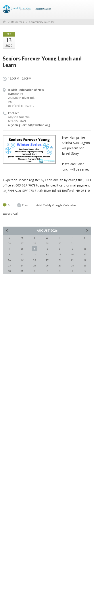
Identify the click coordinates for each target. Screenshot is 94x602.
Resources (17, 21)
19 (47, 259)
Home (4, 21)
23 (9, 265)
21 (72, 259)
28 (72, 265)
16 (9, 259)
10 (22, 254)
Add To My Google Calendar (56, 205)
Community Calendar (41, 21)
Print (23, 205)
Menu (86, 9)
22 (85, 259)
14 (72, 254)
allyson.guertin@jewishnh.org (29, 125)
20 (59, 259)
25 (34, 265)
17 (22, 259)
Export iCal (10, 214)
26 (47, 265)
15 (85, 254)
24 (22, 265)
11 (34, 254)
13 (59, 254)
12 (47, 254)
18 (34, 259)
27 (59, 265)
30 (9, 271)
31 (22, 271)
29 (85, 265)
